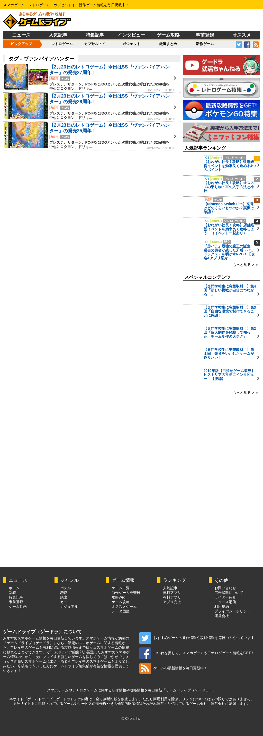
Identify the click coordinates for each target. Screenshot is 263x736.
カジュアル (69, 606)
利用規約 (221, 606)
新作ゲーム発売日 (126, 593)
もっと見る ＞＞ (246, 265)
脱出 (63, 597)
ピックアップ (21, 44)
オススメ (241, 35)
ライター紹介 (225, 597)
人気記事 (58, 35)
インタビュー (131, 35)
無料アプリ (172, 593)
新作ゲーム (205, 44)
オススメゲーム (124, 606)
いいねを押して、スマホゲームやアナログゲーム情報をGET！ (197, 653)
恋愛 (63, 593)
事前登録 (205, 35)
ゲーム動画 (18, 606)
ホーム (14, 588)
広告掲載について (228, 593)
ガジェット (131, 44)
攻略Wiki (118, 597)
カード (65, 602)
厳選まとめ (168, 44)
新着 (12, 593)
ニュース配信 (225, 602)
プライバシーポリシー (232, 611)
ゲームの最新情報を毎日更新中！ (173, 668)
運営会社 (221, 616)
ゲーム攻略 (168, 35)
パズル (65, 588)
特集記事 (95, 35)
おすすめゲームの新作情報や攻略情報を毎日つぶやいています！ (198, 638)
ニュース (21, 35)
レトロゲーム (62, 44)
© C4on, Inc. (131, 718)
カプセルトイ (95, 44)
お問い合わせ (225, 588)
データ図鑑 (121, 611)
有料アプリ (172, 597)
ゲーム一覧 (121, 588)
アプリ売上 (172, 602)
